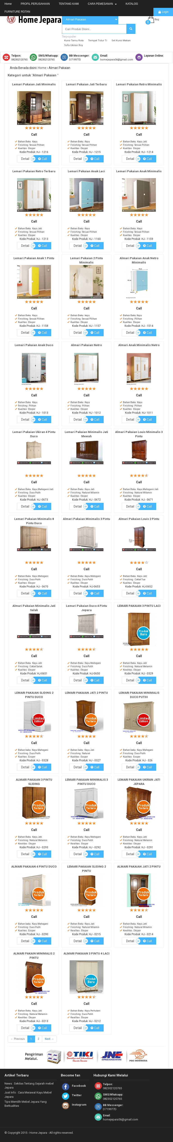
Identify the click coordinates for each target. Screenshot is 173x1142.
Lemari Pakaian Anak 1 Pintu (34, 258)
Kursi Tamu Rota (74, 40)
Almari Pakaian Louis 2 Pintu (138, 519)
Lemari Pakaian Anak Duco (34, 345)
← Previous (18, 1038)
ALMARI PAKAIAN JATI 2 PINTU (139, 866)
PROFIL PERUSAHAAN (35, 3)
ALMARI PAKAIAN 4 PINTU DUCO (34, 866)
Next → (49, 1038)
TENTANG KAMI (69, 3)
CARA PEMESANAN (102, 3)
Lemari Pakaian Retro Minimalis (139, 84)
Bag (157, 19)
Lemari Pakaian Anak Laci (86, 171)
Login (163, 12)
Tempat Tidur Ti (97, 40)
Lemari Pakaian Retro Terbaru (33, 171)
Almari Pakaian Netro (86, 345)
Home (8, 3)
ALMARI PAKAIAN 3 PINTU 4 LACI (86, 953)
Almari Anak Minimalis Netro (138, 345)
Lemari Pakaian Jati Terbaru (86, 84)
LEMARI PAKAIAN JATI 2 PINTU (86, 692)
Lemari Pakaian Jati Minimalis (34, 84)
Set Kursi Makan (121, 40)
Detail (25, 159)
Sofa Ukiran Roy (73, 45)
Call (42, 159)
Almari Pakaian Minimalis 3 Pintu (86, 519)
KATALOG (132, 3)
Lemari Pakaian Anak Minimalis (139, 171)
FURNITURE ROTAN (17, 11)
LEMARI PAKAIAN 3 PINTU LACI (139, 605)
